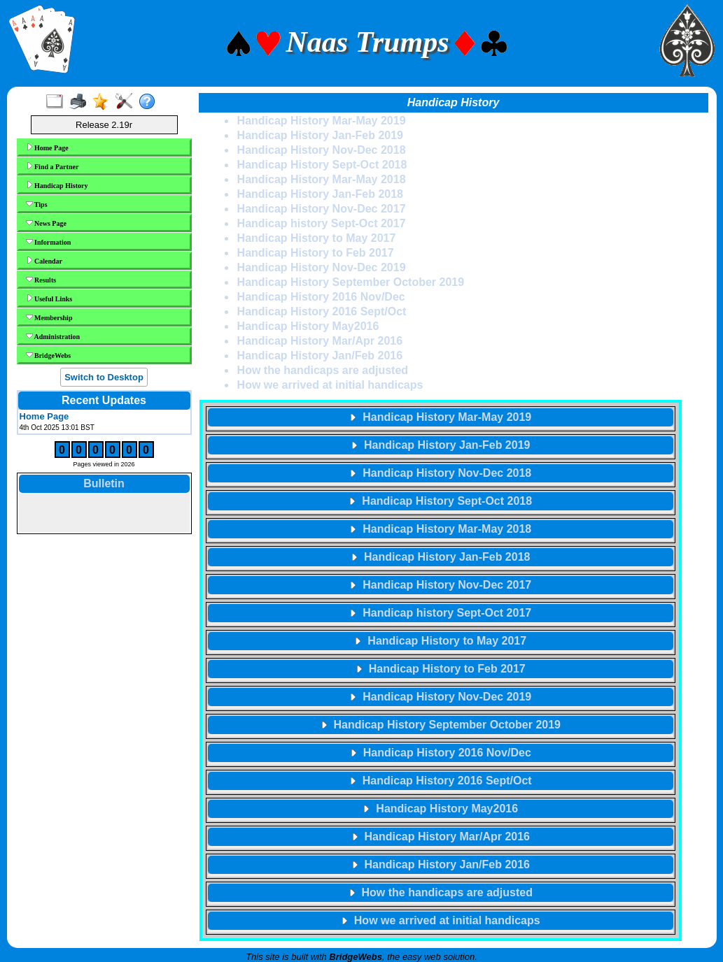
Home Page (47, 147)
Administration (53, 336)
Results (41, 279)
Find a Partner (52, 166)
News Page (46, 223)
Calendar (44, 261)
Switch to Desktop (103, 377)
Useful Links (49, 298)
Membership (49, 317)
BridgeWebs (48, 355)
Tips (37, 204)
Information (48, 242)
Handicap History (57, 185)
